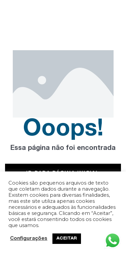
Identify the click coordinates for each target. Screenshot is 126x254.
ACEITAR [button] (66, 238)
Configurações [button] (28, 238)
